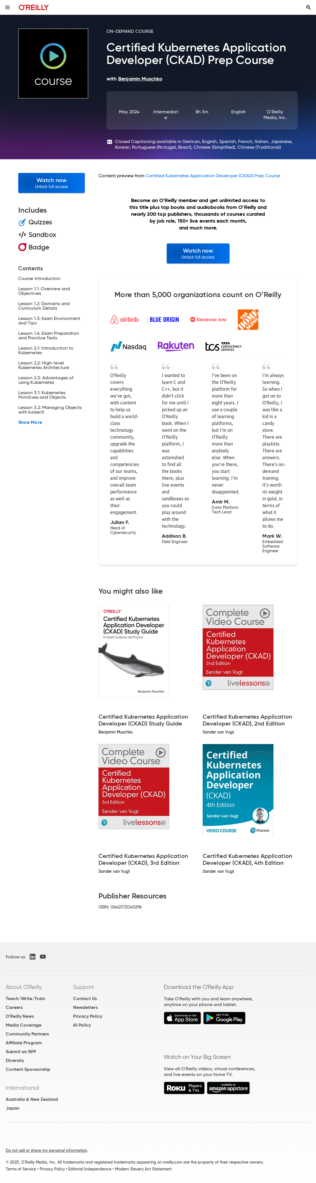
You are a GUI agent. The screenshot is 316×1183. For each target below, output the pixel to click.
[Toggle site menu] (7, 7)
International (22, 1087)
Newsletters (85, 1007)
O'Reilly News (20, 1016)
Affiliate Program (24, 1043)
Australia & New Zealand (32, 1099)
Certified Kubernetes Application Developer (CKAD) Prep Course (213, 175)
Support (83, 987)
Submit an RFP (21, 1052)
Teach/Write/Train (25, 998)
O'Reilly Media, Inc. (275, 114)
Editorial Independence (89, 1169)
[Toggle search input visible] (308, 7)
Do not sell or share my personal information (46, 1150)
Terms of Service (21, 1169)
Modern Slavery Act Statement (143, 1169)
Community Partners (27, 1034)
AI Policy (82, 1025)
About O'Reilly (24, 987)
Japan (12, 1108)
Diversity (15, 1060)
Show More (30, 422)
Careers (14, 1007)
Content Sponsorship (28, 1069)
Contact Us (85, 998)
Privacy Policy (87, 1016)
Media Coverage (23, 1025)
